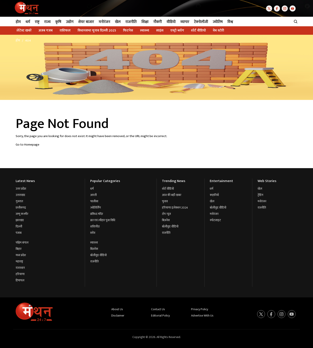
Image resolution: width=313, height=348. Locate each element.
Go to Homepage (27, 144)
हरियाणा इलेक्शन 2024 (175, 207)
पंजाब (19, 232)
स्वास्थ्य (94, 242)
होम (18, 40)
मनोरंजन (214, 213)
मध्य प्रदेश (21, 255)
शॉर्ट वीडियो (168, 188)
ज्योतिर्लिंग (95, 207)
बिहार (19, 248)
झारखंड (20, 220)
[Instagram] (286, 8)
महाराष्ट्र (19, 261)
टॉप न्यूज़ (166, 213)
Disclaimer (117, 315)
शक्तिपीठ (95, 226)
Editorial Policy (160, 315)
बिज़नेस (94, 248)
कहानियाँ (214, 194)
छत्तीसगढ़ (21, 207)
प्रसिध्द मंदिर (96, 213)
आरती (93, 194)
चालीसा (94, 201)
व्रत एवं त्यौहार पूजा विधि (102, 220)
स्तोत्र (92, 232)
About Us (117, 309)
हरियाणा (20, 274)
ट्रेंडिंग (260, 194)
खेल (212, 201)
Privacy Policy (199, 309)
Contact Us (158, 309)
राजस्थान (20, 267)
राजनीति (94, 261)
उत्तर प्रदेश (21, 188)
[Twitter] (270, 8)
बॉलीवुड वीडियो (98, 255)
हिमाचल (20, 280)
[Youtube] (293, 8)
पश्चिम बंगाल (22, 242)
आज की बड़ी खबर (171, 194)
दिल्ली (19, 226)
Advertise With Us (202, 315)
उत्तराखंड (20, 194)
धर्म (92, 188)
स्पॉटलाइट (215, 220)
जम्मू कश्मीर (22, 213)
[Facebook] (278, 8)
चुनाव (165, 201)
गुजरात (19, 201)
